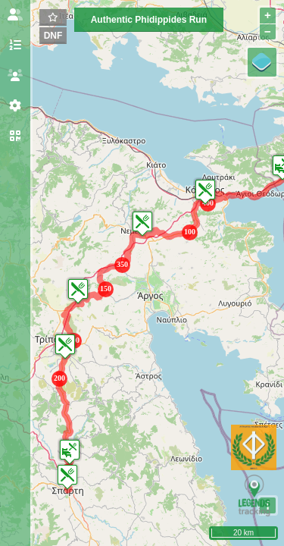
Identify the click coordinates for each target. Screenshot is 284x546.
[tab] (15, 15)
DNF (53, 35)
